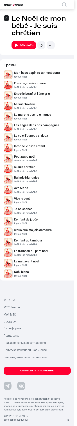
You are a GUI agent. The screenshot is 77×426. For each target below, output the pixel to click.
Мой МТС (10, 314)
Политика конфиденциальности (25, 350)
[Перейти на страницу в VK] (21, 386)
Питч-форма (12, 328)
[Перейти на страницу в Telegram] (8, 386)
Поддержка (11, 335)
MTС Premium (13, 307)
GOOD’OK (10, 322)
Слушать (23, 45)
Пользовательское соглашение (25, 343)
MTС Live (10, 300)
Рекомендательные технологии (25, 357)
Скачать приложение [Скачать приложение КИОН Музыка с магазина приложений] (37, 370)
